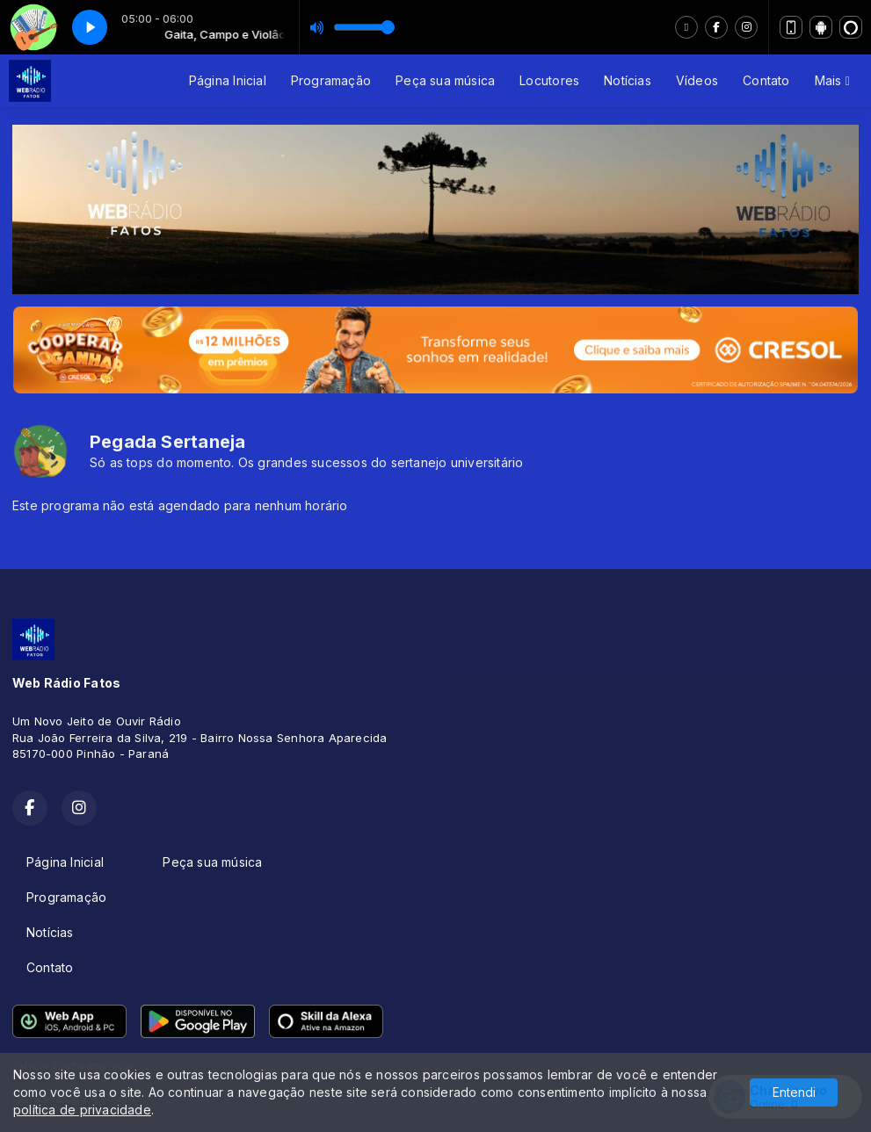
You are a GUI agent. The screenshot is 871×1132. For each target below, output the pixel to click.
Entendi (794, 1092)
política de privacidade (82, 1109)
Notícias (627, 80)
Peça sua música (445, 80)
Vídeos (697, 80)
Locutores (549, 80)
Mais (832, 80)
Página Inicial (227, 80)
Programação (331, 80)
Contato (766, 80)
